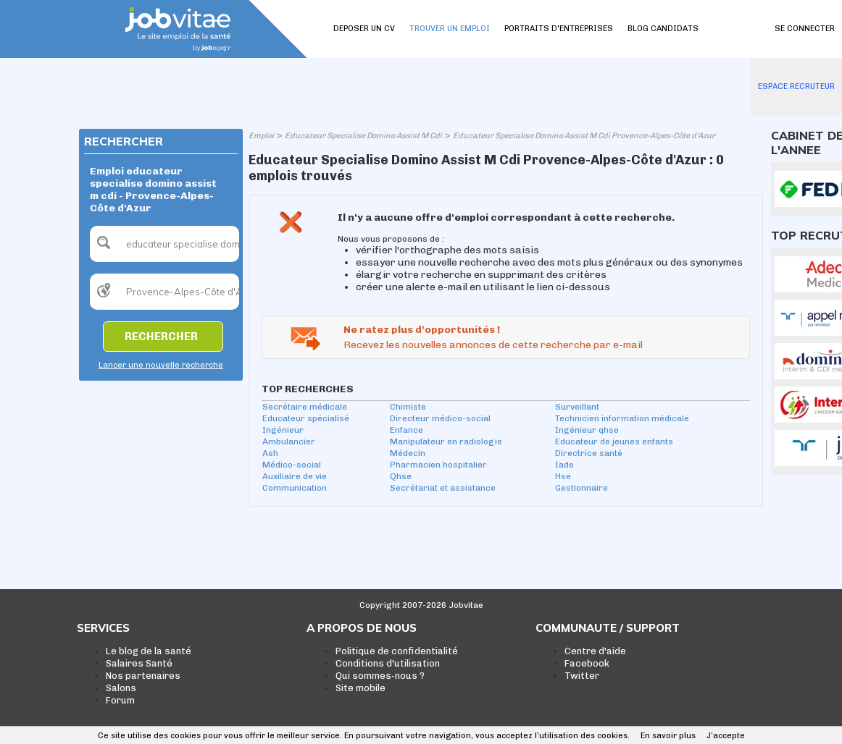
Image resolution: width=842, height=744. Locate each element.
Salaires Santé (139, 663)
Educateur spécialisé (305, 418)
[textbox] (164, 244)
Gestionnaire (581, 488)
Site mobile (360, 687)
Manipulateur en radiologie (446, 441)
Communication (294, 488)
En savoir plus (668, 735)
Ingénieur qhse (587, 430)
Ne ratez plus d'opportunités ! (421, 330)
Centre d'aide (595, 651)
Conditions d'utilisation (387, 663)
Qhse (401, 476)
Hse (563, 476)
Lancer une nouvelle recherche (161, 365)
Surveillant (577, 407)
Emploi (261, 135)
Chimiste (408, 407)
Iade (564, 465)
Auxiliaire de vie (294, 476)
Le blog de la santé (148, 651)
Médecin (407, 453)
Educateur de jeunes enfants (614, 441)
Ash (270, 453)
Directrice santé (588, 453)
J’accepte (725, 735)
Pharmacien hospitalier (438, 465)
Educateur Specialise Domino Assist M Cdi (363, 135)
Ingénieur (283, 430)
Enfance (406, 430)
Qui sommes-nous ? (380, 675)
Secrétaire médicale (304, 407)
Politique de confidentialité (396, 651)
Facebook (586, 663)
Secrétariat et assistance (443, 488)
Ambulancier (288, 441)
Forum (120, 700)
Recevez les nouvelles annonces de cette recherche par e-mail (493, 345)
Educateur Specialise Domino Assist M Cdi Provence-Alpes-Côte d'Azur (584, 135)
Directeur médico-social (440, 418)
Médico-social (291, 465)
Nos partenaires (143, 675)
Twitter (581, 675)
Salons (121, 687)
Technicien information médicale (622, 418)
